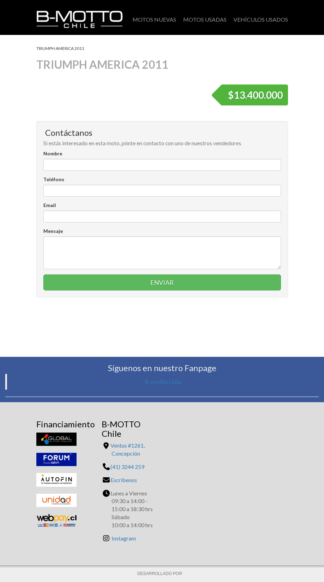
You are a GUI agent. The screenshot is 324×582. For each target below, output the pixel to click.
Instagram (123, 538)
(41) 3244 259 (127, 466)
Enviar (162, 282)
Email (49, 205)
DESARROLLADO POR (160, 573)
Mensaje (53, 231)
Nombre (52, 153)
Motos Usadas (204, 19)
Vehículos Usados (260, 19)
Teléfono (53, 179)
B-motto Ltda (163, 381)
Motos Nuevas (154, 19)
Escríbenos (123, 480)
